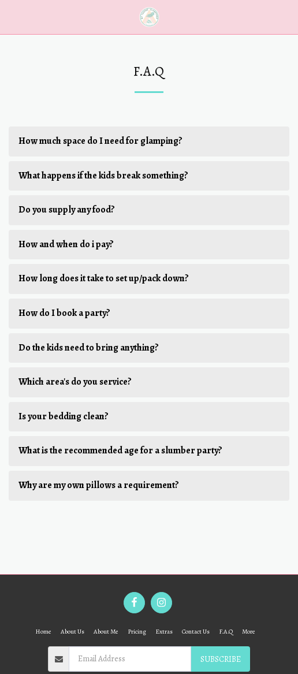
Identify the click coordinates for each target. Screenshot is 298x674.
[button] (13, 16)
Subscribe (220, 659)
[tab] (149, 141)
